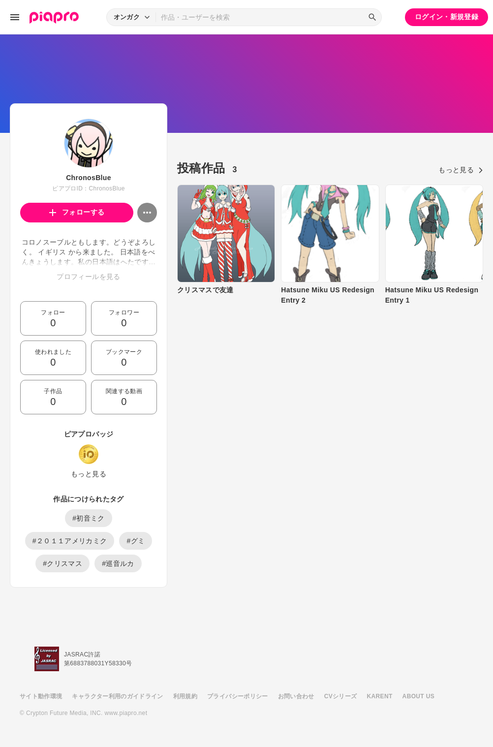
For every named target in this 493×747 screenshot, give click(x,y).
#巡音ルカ (118, 563)
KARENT (380, 696)
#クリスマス (62, 563)
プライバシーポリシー (237, 696)
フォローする (77, 212)
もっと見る (88, 474)
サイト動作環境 (41, 696)
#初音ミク (88, 518)
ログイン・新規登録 (446, 17)
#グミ (135, 541)
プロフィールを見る (88, 276)
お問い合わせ (296, 696)
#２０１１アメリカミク (69, 541)
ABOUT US (418, 696)
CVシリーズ (340, 696)
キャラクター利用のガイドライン (117, 696)
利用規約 (185, 696)
